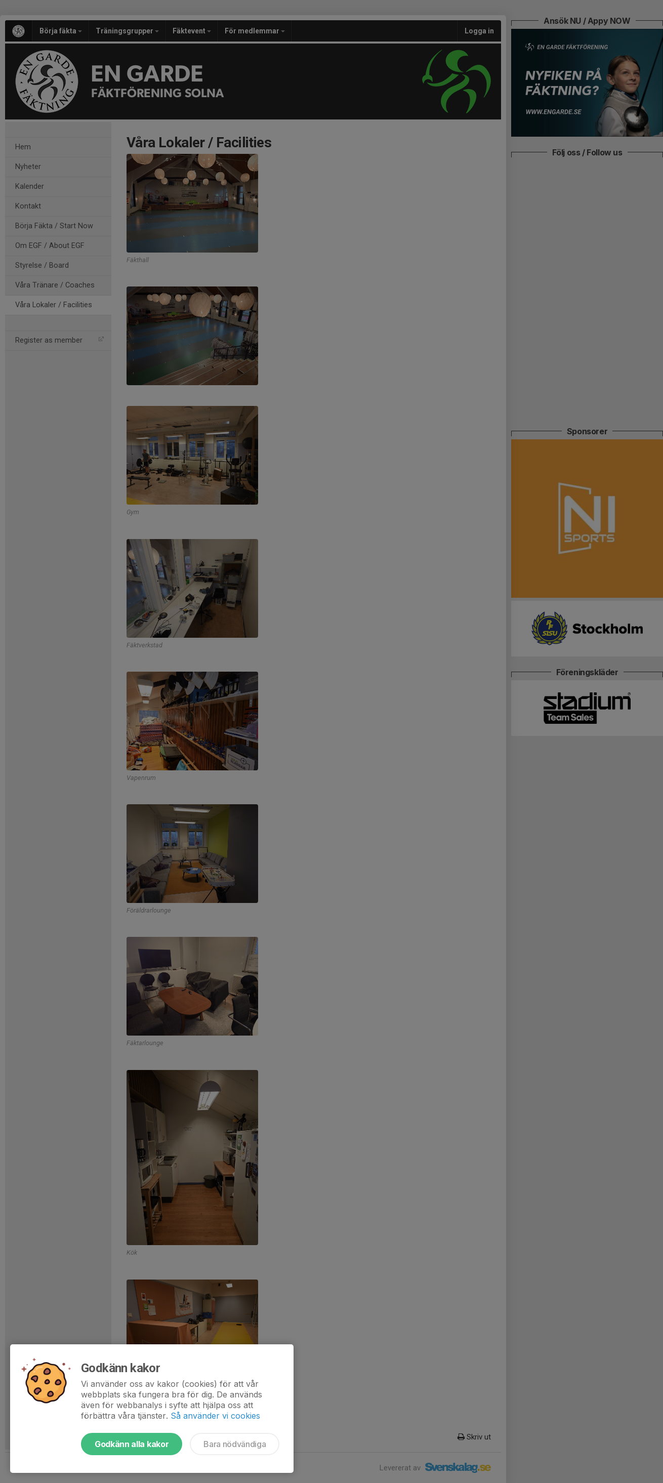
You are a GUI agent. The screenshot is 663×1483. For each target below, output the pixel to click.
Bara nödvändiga (234, 1444)
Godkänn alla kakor (132, 1444)
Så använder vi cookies (215, 1416)
